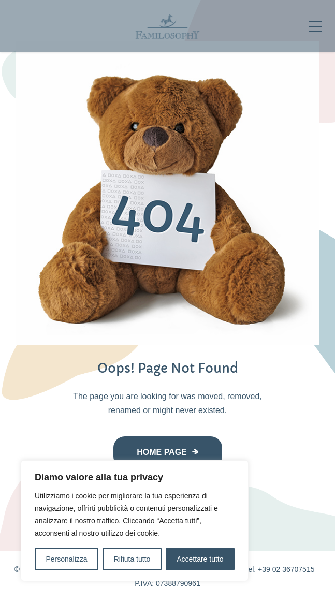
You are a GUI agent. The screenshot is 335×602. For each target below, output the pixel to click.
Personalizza (66, 559)
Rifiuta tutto (132, 559)
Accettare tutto (200, 559)
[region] (135, 520)
